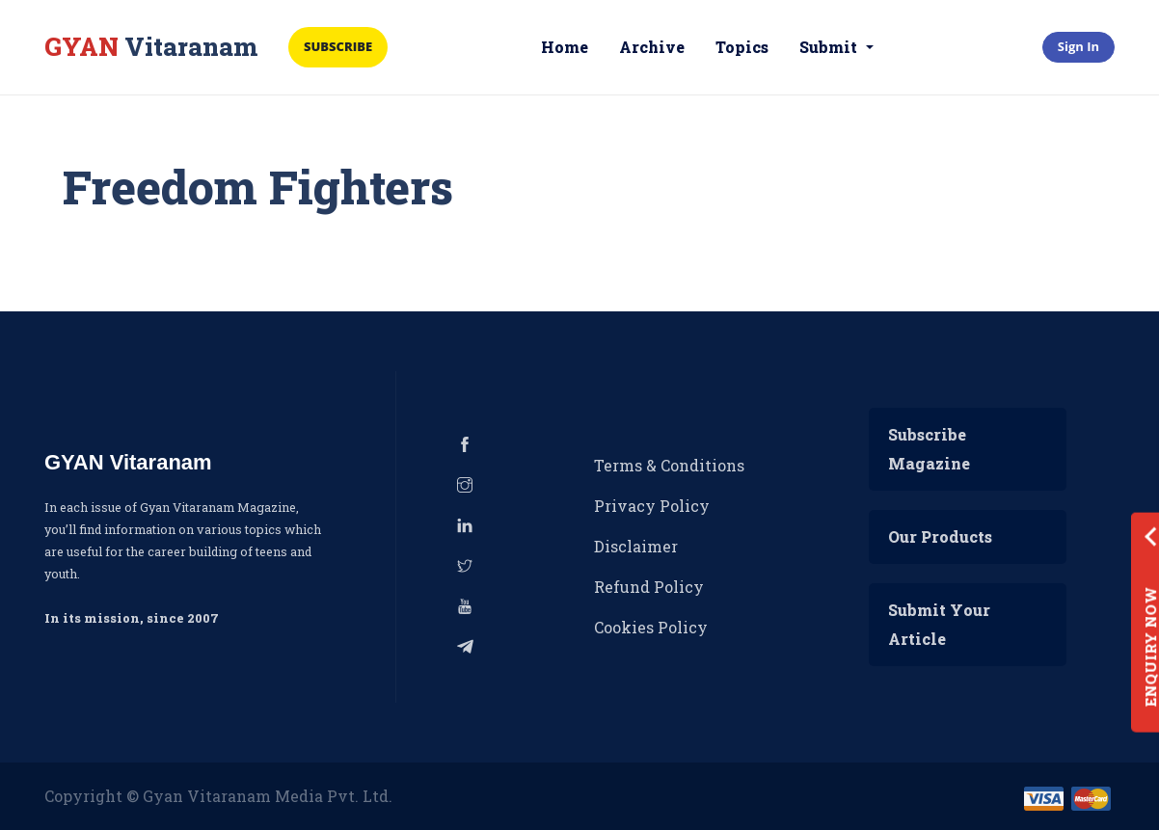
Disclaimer (636, 546)
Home (564, 47)
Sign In (1078, 46)
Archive (652, 47)
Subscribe (338, 46)
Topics (741, 47)
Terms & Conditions (669, 465)
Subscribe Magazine (929, 448)
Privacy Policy (652, 505)
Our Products (940, 536)
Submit (830, 47)
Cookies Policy (651, 627)
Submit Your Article (939, 624)
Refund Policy (649, 586)
